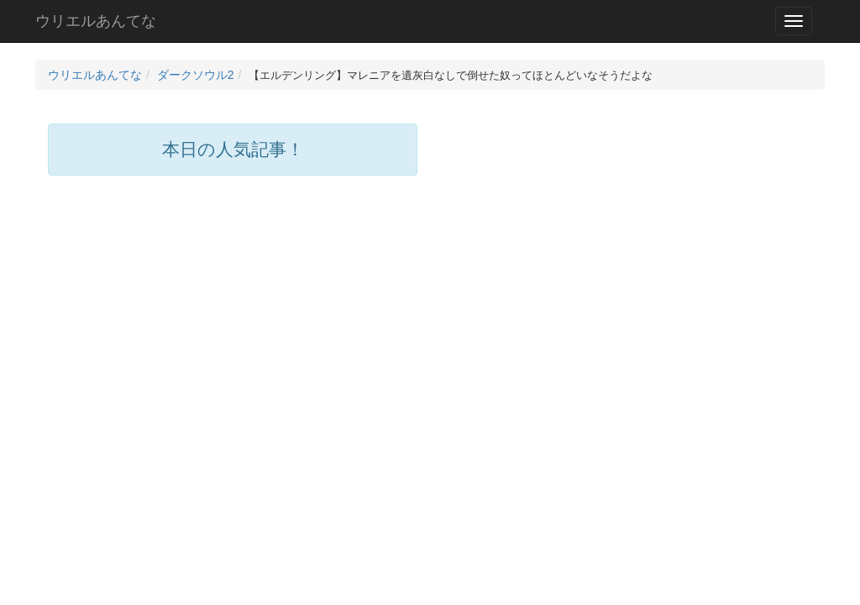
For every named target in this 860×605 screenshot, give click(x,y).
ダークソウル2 (195, 75)
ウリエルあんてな (95, 21)
